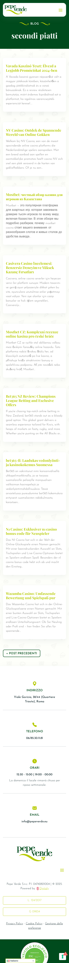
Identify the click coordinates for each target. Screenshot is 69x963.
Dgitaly (44, 888)
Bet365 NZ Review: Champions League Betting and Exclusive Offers (31, 400)
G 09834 (34, 911)
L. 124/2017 (35, 900)
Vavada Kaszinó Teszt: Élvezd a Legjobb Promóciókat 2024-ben (31, 67)
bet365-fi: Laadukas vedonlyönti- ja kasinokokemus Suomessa (33, 462)
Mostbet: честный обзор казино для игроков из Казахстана (34, 196)
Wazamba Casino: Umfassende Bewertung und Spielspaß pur (31, 595)
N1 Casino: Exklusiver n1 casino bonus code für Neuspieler (31, 531)
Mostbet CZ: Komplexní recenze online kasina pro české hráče (32, 334)
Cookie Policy (34, 923)
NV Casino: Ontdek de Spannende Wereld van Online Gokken (33, 132)
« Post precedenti (21, 653)
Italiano (12, 960)
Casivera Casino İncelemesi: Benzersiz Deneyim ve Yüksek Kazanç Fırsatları (30, 267)
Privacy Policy (14, 923)
